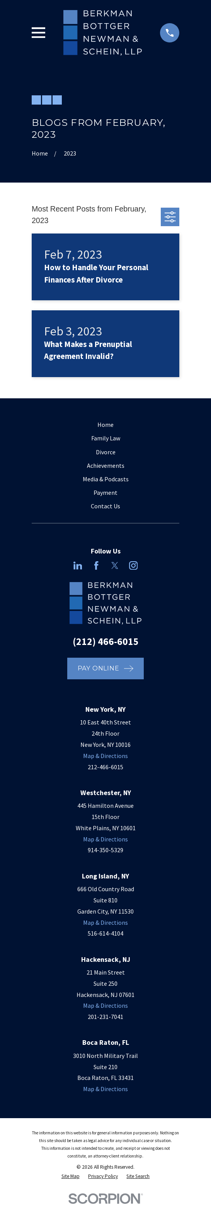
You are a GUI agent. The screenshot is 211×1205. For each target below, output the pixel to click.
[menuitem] (70, 1176)
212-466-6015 (105, 767)
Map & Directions (105, 756)
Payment (105, 492)
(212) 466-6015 (106, 641)
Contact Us (105, 506)
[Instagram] (133, 565)
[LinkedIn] (77, 565)
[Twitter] (115, 565)
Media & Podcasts (106, 479)
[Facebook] (96, 565)
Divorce (106, 452)
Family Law (105, 438)
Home (105, 424)
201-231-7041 (105, 1017)
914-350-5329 (105, 850)
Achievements (105, 465)
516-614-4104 (105, 933)
